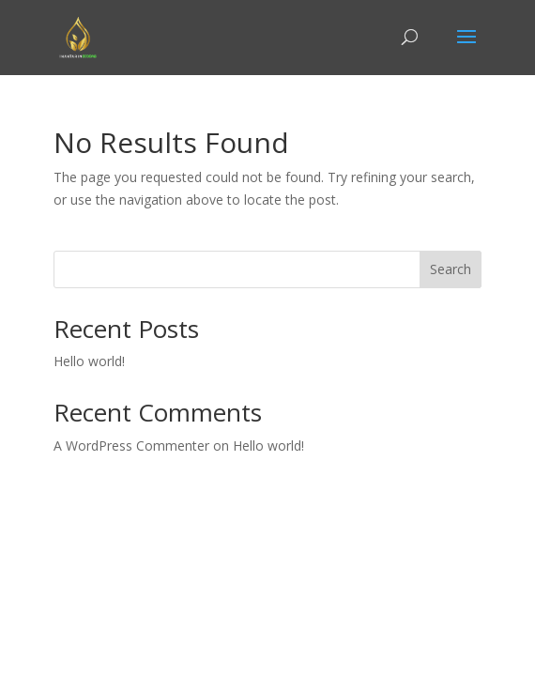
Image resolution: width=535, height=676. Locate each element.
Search (450, 269)
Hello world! (89, 361)
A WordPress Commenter (131, 445)
